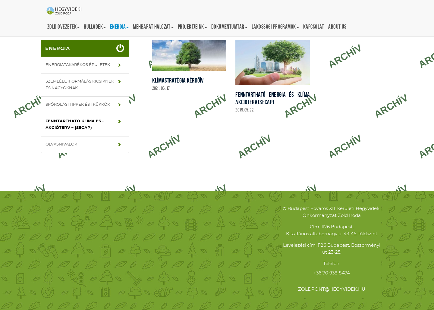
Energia (57, 48)
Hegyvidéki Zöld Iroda (66, 11)
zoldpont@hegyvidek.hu (331, 289)
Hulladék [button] (95, 26)
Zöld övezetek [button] (63, 26)
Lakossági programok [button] (275, 26)
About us (337, 26)
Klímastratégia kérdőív (178, 80)
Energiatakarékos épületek (78, 65)
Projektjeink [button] (192, 26)
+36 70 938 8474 (331, 273)
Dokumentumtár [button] (229, 26)
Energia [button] (119, 26)
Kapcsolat (313, 26)
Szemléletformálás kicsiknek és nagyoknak (80, 85)
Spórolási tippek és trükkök (78, 105)
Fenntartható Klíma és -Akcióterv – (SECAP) (75, 124)
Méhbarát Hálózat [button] (153, 26)
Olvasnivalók (61, 144)
